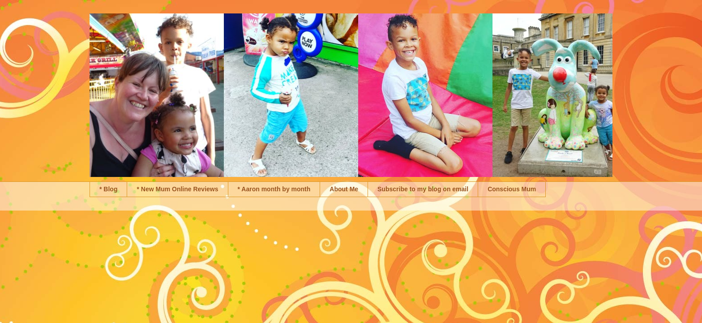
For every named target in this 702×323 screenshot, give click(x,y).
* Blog (108, 189)
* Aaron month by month (274, 189)
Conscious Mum (512, 189)
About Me (344, 189)
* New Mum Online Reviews (177, 189)
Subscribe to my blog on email (422, 189)
